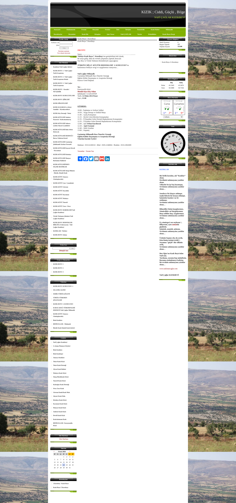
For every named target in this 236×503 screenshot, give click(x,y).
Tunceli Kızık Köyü (59, 381)
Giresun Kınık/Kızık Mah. (61, 392)
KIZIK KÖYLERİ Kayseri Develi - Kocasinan (64, 149)
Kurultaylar (58, 34)
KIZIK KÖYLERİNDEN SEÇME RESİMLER (61, 166)
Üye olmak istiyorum (63, 53)
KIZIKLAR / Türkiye (60, 231)
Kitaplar (98, 34)
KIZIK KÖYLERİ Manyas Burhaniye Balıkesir (62, 159)
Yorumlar (81, 151)
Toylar (139, 34)
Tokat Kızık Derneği (59, 365)
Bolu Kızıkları (57, 320)
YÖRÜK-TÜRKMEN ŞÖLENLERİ (60, 299)
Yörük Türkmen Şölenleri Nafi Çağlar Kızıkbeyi (63, 217)
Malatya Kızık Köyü (59, 373)
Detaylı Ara (63, 251)
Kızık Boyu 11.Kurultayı (170, 62)
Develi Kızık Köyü (59, 415)
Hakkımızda (71, 29)
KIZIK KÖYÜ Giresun (60, 187)
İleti (117, 29)
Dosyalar (95, 29)
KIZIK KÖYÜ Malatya (60, 198)
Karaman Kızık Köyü (60, 404)
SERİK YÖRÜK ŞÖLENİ (61, 294)
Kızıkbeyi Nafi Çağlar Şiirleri (62, 67)
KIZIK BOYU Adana (60, 235)
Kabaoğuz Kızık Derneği (61, 384)
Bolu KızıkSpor (58, 354)
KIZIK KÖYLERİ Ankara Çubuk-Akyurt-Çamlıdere (61, 125)
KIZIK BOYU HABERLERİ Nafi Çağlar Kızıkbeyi (64, 211)
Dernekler (72, 34)
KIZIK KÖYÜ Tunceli (60, 202)
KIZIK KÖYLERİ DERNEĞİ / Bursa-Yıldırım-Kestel (63, 137)
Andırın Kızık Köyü (59, 411)
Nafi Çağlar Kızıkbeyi (60, 342)
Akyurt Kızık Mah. (59, 396)
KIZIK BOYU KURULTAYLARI (64, 95)
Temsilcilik (141, 29)
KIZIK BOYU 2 (58, 268)
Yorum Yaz (90, 151)
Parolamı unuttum (63, 51)
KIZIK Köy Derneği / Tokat (62, 113)
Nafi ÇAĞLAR (126, 34)
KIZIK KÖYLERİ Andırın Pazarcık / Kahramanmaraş (62, 118)
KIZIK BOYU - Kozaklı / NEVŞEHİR (61, 91)
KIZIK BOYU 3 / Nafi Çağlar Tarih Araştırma (62, 84)
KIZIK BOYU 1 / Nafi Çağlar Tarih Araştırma (62, 72)
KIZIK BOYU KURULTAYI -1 (63, 286)
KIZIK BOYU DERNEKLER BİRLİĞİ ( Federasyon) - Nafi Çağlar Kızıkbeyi (62, 225)
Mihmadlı (169, 29)
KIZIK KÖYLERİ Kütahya (62, 154)
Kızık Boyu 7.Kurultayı (60, 487)
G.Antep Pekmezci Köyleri (61, 346)
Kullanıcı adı (55, 42)
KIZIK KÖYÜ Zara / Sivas (62, 206)
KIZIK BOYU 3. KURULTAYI (63, 304)
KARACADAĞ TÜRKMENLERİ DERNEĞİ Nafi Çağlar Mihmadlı (64, 309)
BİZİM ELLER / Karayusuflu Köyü (63, 424)
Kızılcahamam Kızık (59, 419)
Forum (83, 29)
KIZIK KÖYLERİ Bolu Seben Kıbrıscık (63, 131)
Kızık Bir (85, 34)
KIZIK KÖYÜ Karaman (61, 194)
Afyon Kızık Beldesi (59, 369)
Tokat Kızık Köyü (59, 361)
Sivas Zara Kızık (58, 388)
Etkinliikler (152, 34)
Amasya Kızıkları (58, 357)
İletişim (128, 29)
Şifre (57, 45)
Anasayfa (57, 29)
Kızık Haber (155, 29)
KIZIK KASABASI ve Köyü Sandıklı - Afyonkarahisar (62, 108)
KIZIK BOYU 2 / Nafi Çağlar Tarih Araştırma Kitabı (62, 78)
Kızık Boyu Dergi (169, 34)
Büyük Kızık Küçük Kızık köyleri (64, 328)
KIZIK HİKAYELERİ (60, 103)
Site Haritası (63, 439)
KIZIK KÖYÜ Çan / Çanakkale (63, 183)
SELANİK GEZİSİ (59, 290)
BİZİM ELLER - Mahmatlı (62, 324)
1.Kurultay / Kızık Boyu (61, 483)
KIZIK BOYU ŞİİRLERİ (61, 99)
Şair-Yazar (110, 34)
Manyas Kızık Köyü (59, 408)
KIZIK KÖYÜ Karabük (61, 191)
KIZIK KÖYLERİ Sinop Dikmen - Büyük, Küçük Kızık (64, 172)
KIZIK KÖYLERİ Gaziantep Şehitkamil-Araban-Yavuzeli (62, 143)
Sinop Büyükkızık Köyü (60, 377)
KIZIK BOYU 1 (58, 264)
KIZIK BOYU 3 (58, 272)
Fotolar (107, 29)
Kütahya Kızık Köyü (60, 400)
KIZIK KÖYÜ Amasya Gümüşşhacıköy (60, 178)
